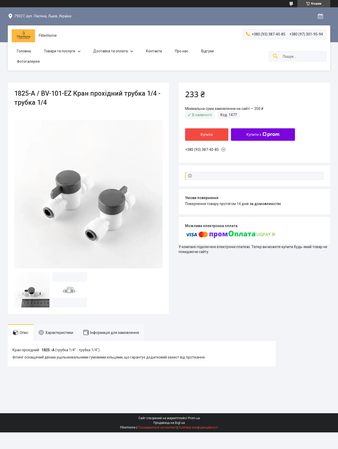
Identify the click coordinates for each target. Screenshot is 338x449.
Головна (24, 51)
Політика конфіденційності (198, 427)
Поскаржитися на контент (157, 427)
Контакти (154, 51)
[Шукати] (275, 56)
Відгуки (207, 51)
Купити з (263, 134)
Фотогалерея (28, 61)
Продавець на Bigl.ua (169, 423)
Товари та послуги (59, 51)
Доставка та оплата (110, 51)
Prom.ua (194, 418)
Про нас (181, 51)
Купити (207, 134)
